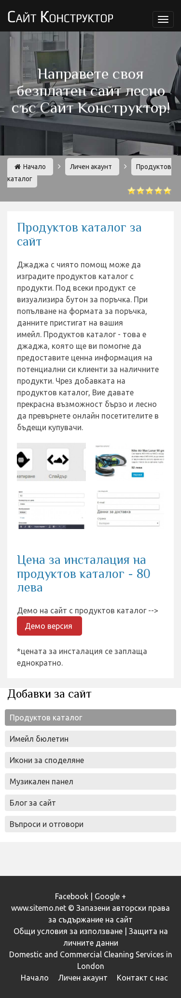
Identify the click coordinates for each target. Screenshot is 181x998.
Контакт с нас (142, 977)
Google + (110, 896)
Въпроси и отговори (47, 824)
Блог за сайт (33, 802)
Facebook (71, 896)
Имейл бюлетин (39, 738)
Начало (30, 167)
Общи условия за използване (68, 931)
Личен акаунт (91, 167)
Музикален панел (41, 781)
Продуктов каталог (46, 717)
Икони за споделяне (47, 760)
